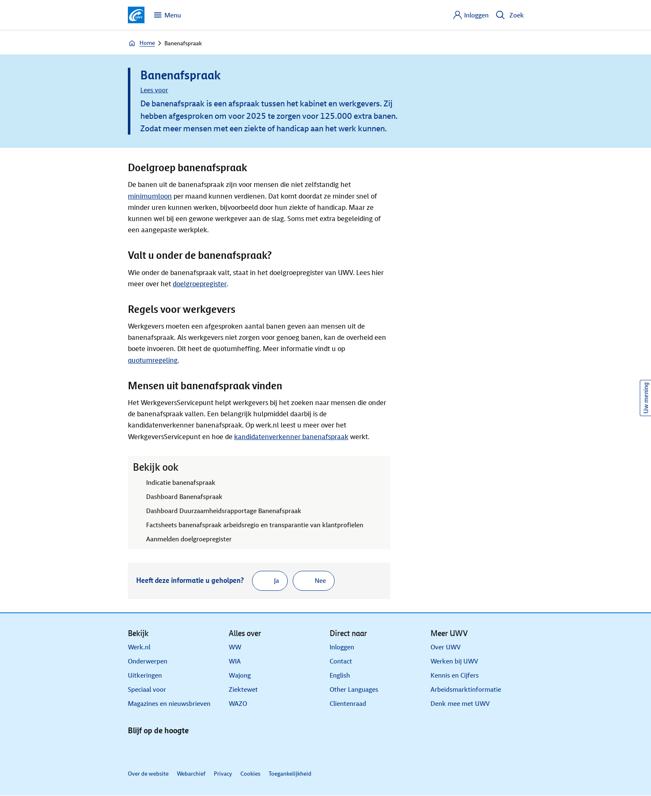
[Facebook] (178, 750)
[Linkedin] (138, 750)
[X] (158, 750)
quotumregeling (153, 360)
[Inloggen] (470, 15)
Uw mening (646, 398)
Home (141, 43)
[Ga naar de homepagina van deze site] (136, 15)
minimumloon (150, 196)
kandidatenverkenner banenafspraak (291, 436)
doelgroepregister (200, 284)
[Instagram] (198, 750)
